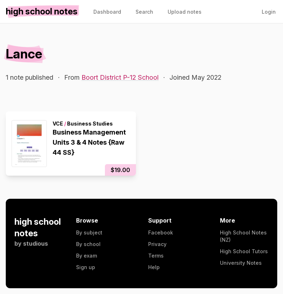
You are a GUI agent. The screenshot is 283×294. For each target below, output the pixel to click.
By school (88, 244)
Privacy (157, 244)
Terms (156, 256)
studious (35, 243)
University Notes (241, 263)
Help (154, 267)
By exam (86, 256)
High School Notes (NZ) (243, 236)
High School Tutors (244, 251)
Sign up (85, 267)
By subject (89, 232)
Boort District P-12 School (120, 77)
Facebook (160, 232)
